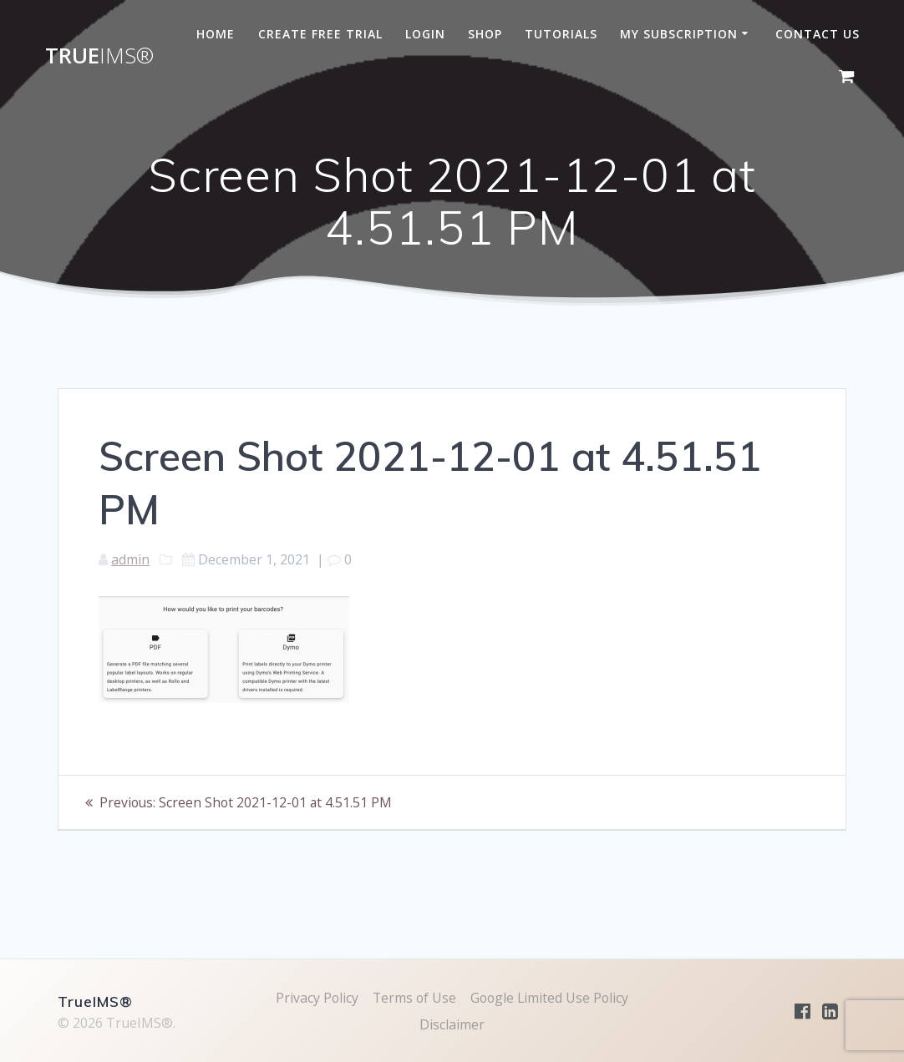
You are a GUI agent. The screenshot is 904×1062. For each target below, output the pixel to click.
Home (215, 34)
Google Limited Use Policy (550, 998)
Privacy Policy (315, 998)
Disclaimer (452, 1024)
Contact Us (817, 34)
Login (425, 34)
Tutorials (561, 34)
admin (130, 559)
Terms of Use (412, 998)
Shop (485, 34)
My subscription (679, 34)
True (99, 56)
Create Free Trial (320, 34)
